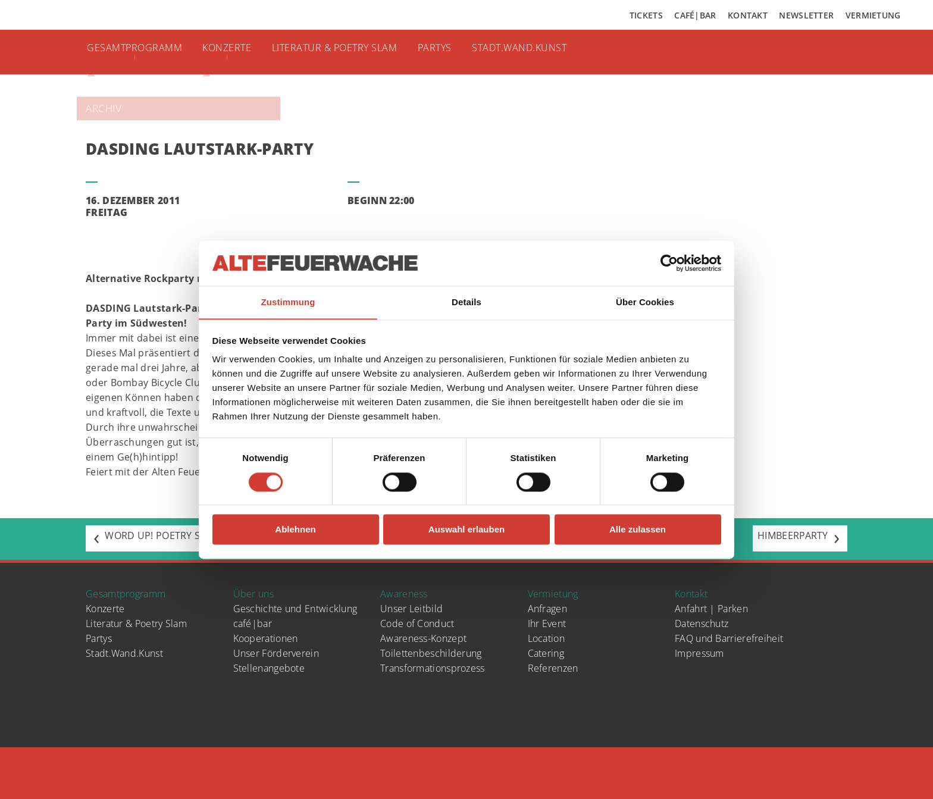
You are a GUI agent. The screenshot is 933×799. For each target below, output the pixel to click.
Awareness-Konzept (423, 638)
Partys (461, 50)
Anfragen (547, 608)
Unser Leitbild (411, 608)
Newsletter (806, 15)
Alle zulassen (637, 530)
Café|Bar (695, 15)
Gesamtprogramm (139, 50)
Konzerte (237, 50)
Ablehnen (295, 530)
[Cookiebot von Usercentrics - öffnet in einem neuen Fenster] (669, 263)
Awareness (404, 593)
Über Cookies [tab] (645, 302)
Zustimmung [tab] (288, 302)
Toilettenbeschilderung (431, 653)
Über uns (253, 593)
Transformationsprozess (432, 668)
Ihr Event (547, 623)
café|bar (252, 623)
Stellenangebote (269, 668)
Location (546, 638)
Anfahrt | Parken (711, 608)
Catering (546, 653)
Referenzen (553, 668)
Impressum (699, 653)
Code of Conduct (417, 623)
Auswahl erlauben (466, 530)
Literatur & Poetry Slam (354, 50)
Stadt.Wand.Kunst (551, 50)
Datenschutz (701, 623)
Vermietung (873, 15)
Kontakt (748, 15)
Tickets (646, 15)
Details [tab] (466, 302)
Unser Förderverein (276, 653)
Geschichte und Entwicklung (295, 608)
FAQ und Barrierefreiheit (729, 638)
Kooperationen (265, 638)
